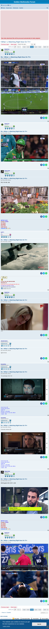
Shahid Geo (7, 49)
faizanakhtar (3, 364)
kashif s (2, 232)
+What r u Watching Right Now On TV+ (15, 42)
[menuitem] (9, 5)
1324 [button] (39, 47)
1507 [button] (44, 47)
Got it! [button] (39, 624)
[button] (15, 47)
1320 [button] (24, 47)
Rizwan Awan (7, 170)
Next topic (14, 44)
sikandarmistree (4, 340)
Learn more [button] (6, 626)
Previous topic (5, 44)
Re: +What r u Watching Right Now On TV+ (16, 57)
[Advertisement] (24, 24)
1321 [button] (28, 47)
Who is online (3, 616)
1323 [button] (36, 47)
